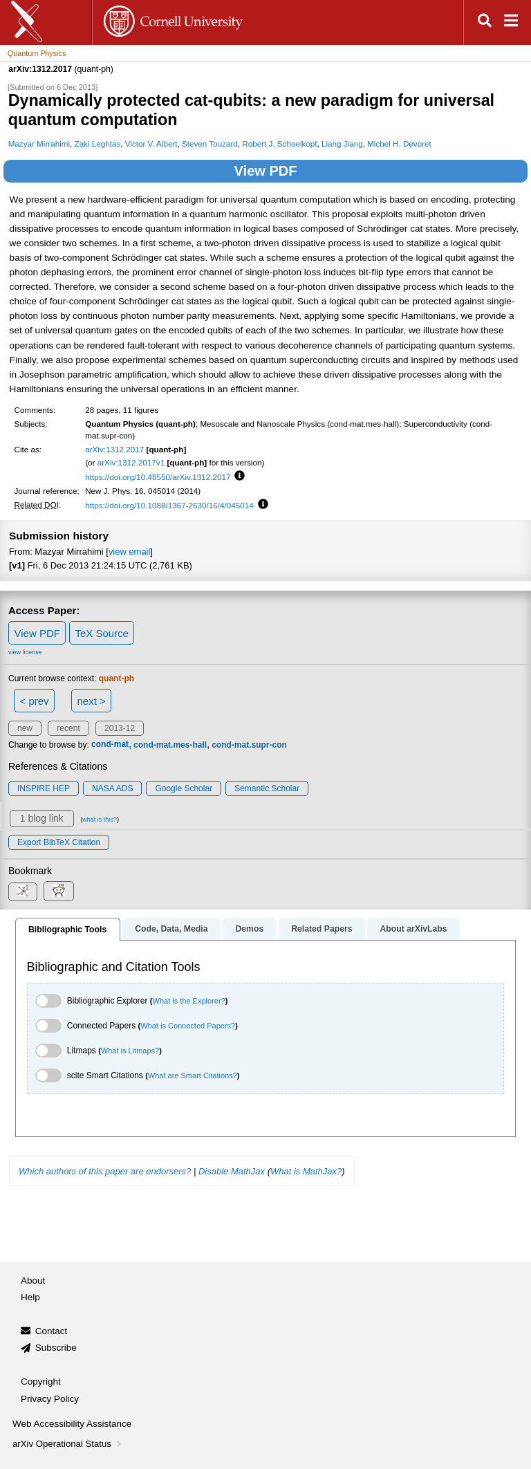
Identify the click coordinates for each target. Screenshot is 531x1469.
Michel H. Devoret (399, 143)
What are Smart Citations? (192, 1075)
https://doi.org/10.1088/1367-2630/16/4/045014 (169, 505)
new (24, 728)
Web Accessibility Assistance (71, 1424)
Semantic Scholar (266, 788)
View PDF (265, 170)
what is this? (99, 819)
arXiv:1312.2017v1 (131, 462)
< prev (34, 701)
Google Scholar (183, 788)
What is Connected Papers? (187, 1026)
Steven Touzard (210, 143)
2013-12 (119, 728)
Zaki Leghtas (98, 143)
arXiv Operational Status (68, 1444)
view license (25, 652)
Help (30, 1297)
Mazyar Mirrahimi (39, 143)
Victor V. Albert (151, 143)
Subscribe (56, 1347)
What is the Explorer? (189, 1001)
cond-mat (110, 745)
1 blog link (42, 818)
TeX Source (102, 633)
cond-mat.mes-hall (170, 745)
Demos (249, 929)
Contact (51, 1331)
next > (91, 701)
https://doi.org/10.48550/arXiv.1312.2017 (157, 476)
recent (68, 728)
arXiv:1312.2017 (114, 449)
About (33, 1280)
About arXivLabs (413, 929)
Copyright (41, 1381)
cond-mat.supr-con (249, 745)
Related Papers (321, 929)
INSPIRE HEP (43, 788)
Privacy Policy (50, 1399)
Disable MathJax (231, 1171)
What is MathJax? (306, 1171)
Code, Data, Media (171, 929)
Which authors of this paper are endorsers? (105, 1171)
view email (129, 551)
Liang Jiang (342, 143)
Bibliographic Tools (67, 929)
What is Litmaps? (130, 1050)
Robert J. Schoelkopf (279, 143)
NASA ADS (112, 788)
